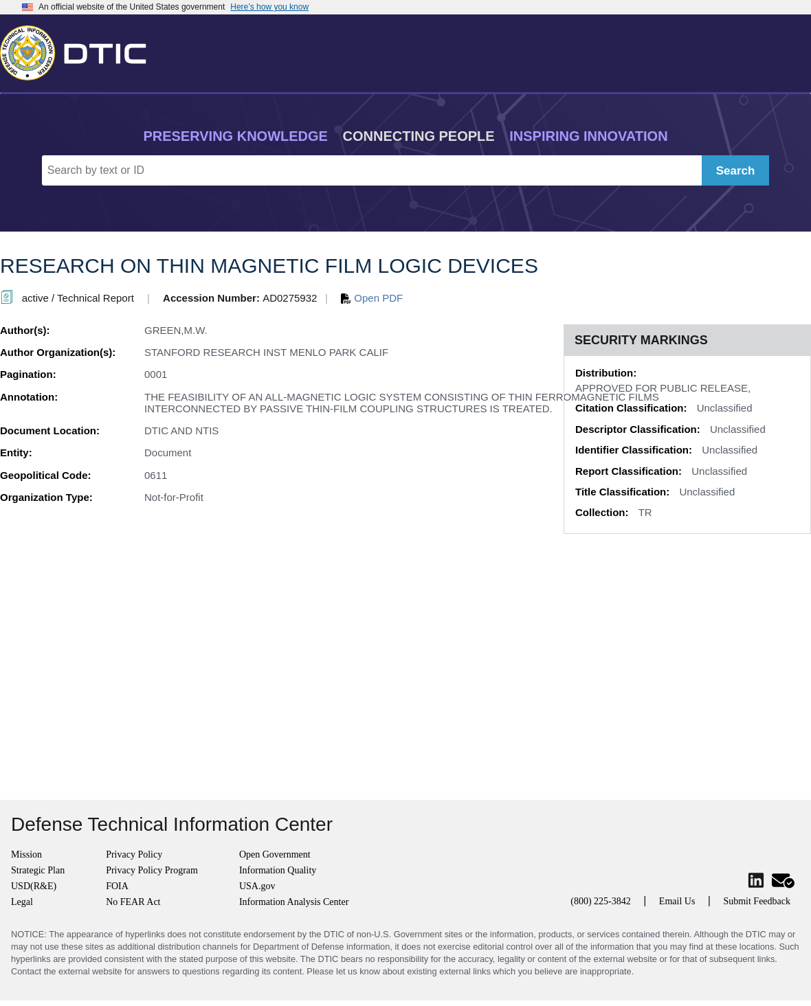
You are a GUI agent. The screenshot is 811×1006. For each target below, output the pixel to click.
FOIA (117, 886)
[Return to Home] (79, 50)
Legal (22, 902)
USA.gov (257, 886)
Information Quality (277, 870)
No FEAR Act (133, 902)
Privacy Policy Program (152, 870)
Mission (26, 854)
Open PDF (372, 298)
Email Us (677, 901)
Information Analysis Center (293, 902)
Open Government (275, 854)
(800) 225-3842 (600, 901)
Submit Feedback (756, 901)
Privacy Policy (134, 854)
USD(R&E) (33, 886)
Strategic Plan (38, 870)
